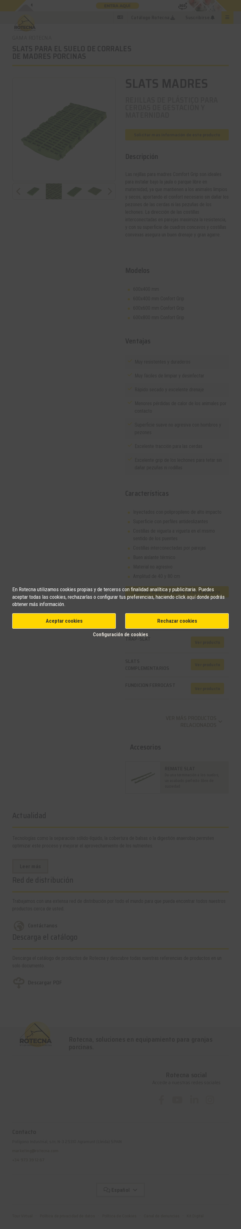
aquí (191, 597)
